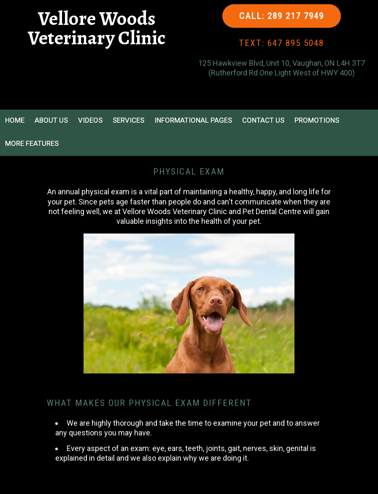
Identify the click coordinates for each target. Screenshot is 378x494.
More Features (32, 143)
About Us (51, 120)
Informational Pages (193, 120)
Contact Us (263, 120)
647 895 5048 (295, 43)
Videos (90, 120)
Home (14, 120)
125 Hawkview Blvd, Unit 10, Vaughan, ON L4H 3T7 (281, 63)
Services (128, 120)
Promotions (316, 120)
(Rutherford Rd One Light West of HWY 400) (281, 72)
